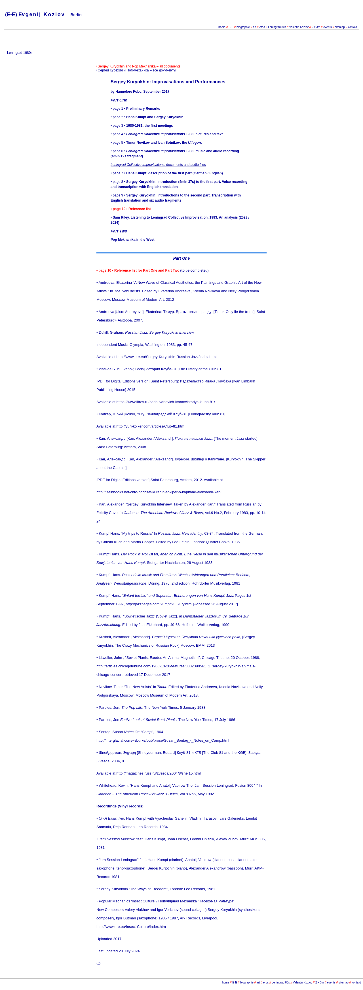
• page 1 (135, 109)
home (221, 27)
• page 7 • (167, 173)
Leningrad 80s (277, 27)
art (254, 27)
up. (99, 963)
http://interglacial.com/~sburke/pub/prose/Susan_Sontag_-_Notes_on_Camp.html (162, 740)
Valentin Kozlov (299, 27)
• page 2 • (147, 117)
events (327, 27)
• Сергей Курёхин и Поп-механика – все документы (136, 70)
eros (262, 27)
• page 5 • (156, 143)
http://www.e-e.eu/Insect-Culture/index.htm (131, 927)
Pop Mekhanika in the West (132, 240)
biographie (243, 27)
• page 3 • (142, 126)
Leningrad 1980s (19, 53)
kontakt (352, 27)
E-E (231, 27)
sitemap (340, 27)
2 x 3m (315, 27)
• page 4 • (167, 134)
